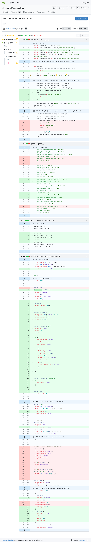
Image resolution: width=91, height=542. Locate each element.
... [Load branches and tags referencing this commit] (4, 23)
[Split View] (82, 35)
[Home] (4, 2)
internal (8, 8)
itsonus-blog (18, 8)
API (87, 540)
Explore (11, 2)
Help (18, 2)
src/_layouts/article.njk (40, 220)
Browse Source (81, 19)
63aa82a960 (83, 28)
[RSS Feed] (54, 7)
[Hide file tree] (3, 35)
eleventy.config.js (39, 40)
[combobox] (78, 35)
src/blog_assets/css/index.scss (44, 256)
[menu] (87, 35)
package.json (36, 144)
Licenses (82, 540)
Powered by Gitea (8, 540)
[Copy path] (48, 39)
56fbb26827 (67, 28)
